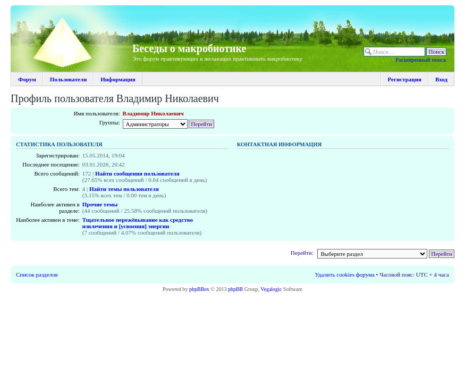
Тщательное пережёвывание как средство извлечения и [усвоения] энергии (137, 223)
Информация (118, 79)
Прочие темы (99, 204)
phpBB (235, 289)
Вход (441, 79)
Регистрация (404, 79)
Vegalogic (271, 289)
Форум (27, 79)
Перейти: (302, 252)
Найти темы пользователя (124, 189)
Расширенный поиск (420, 59)
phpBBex (199, 289)
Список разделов (37, 274)
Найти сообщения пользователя (137, 173)
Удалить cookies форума (345, 274)
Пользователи (68, 79)
